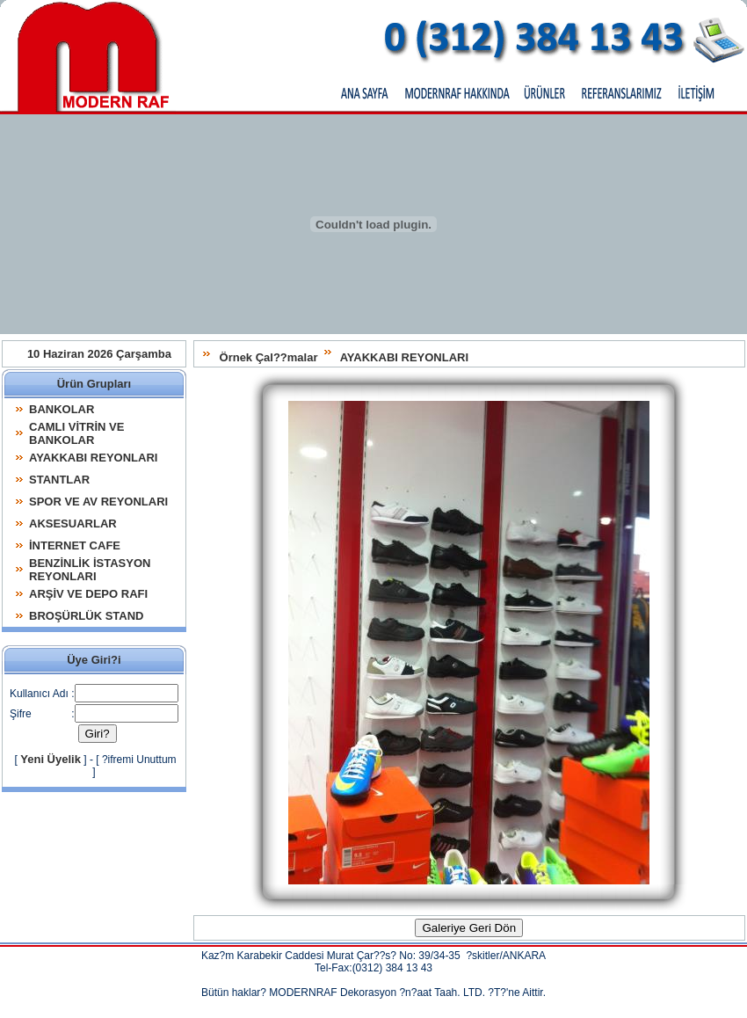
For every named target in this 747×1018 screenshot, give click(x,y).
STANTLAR (59, 479)
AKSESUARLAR (73, 523)
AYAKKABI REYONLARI (404, 357)
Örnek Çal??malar (269, 357)
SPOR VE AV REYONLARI (98, 501)
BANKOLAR (61, 409)
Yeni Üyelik (50, 759)
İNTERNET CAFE (74, 545)
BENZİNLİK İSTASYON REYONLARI (89, 569)
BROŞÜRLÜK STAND (86, 615)
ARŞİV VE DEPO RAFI (88, 593)
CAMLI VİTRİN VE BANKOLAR (76, 433)
